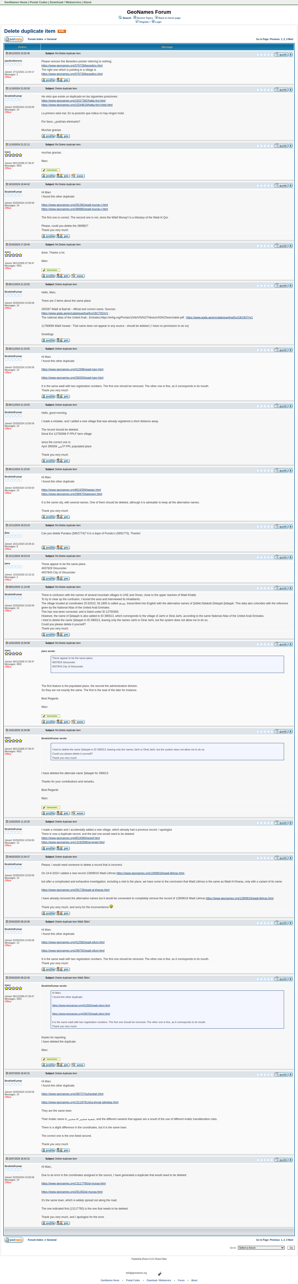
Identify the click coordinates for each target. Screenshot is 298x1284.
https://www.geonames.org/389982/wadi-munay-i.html (74, 209)
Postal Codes (38, 2)
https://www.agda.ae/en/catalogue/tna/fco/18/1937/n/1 (219, 317)
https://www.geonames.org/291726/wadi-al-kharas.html (75, 890)
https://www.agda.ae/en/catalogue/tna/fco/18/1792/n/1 (74, 313)
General (52, 39)
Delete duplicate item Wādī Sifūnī (72, 921)
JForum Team (161, 1259)
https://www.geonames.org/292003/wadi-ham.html (72, 377)
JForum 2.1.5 (147, 1259)
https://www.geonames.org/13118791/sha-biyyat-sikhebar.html (80, 1102)
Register (142, 21)
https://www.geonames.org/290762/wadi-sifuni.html (73, 950)
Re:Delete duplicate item (68, 53)
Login (157, 21)
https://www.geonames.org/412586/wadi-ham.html (72, 369)
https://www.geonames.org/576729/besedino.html (72, 74)
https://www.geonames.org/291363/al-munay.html (72, 1192)
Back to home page (170, 18)
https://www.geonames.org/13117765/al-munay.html (73, 1183)
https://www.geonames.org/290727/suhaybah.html (72, 1094)
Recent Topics (145, 18)
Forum (181, 1280)
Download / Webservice (65, 2)
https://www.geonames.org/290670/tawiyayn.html (71, 494)
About (87, 2)
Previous (275, 39)
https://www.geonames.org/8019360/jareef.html (70, 838)
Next (290, 39)
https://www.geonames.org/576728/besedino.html (72, 65)
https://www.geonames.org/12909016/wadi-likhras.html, (150, 873)
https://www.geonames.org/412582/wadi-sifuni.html (73, 942)
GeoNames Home (15, 2)
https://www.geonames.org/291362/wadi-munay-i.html (74, 205)
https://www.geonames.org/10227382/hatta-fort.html (73, 100)
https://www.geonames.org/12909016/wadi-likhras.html (240, 898)
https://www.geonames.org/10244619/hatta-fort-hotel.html (77, 105)
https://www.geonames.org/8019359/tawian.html (71, 490)
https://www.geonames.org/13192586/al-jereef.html (73, 842)
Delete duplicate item (29, 31)
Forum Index (36, 39)
